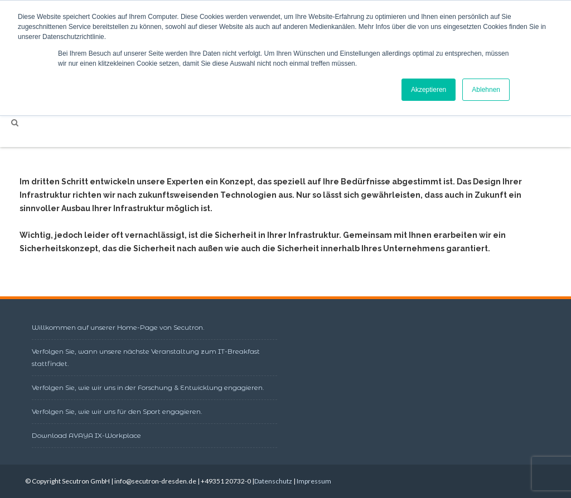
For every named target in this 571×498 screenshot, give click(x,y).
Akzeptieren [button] (428, 90)
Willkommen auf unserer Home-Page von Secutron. (118, 327)
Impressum (314, 481)
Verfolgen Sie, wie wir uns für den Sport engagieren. (117, 411)
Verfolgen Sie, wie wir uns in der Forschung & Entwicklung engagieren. (148, 387)
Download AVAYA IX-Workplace (86, 435)
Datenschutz (273, 481)
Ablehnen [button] (486, 90)
